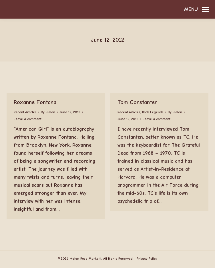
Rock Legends (153, 112)
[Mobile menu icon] (196, 9)
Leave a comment (27, 119)
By (48, 112)
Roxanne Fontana (35, 102)
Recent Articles (25, 112)
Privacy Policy (147, 259)
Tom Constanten (138, 102)
